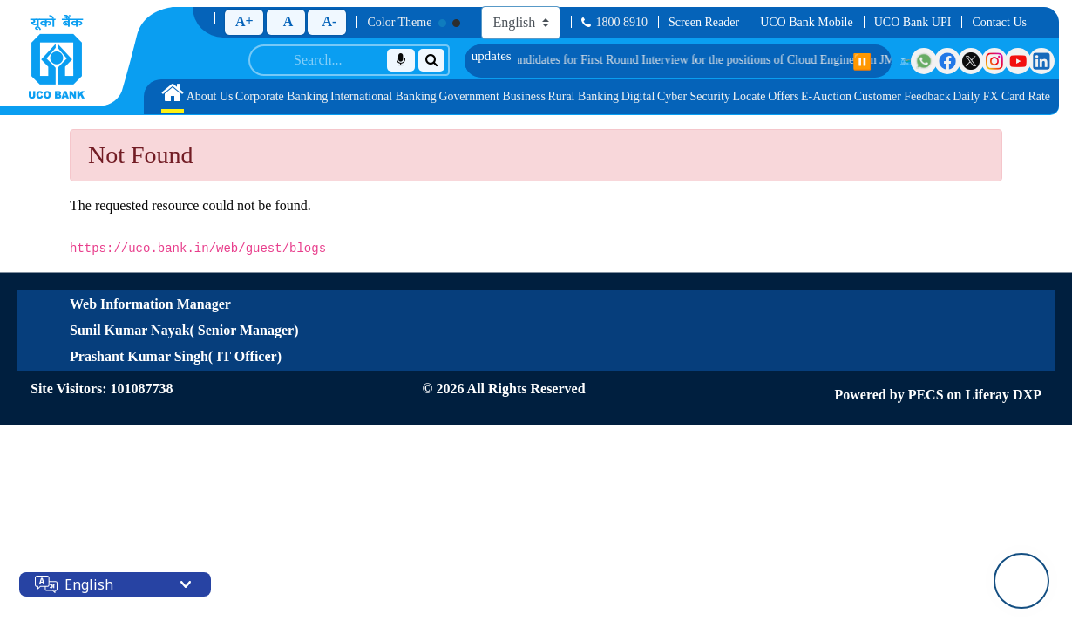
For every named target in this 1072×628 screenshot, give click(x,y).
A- (329, 21)
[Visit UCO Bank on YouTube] (1018, 61)
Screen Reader (703, 22)
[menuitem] (172, 96)
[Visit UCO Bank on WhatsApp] (924, 61)
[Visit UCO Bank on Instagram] (994, 61)
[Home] (57, 57)
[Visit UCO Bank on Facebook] (947, 61)
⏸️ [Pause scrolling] (862, 62)
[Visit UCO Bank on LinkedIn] (1041, 61)
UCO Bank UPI (913, 22)
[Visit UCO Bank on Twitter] (971, 61)
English (88, 584)
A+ (244, 21)
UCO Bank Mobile (806, 22)
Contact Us (999, 22)
